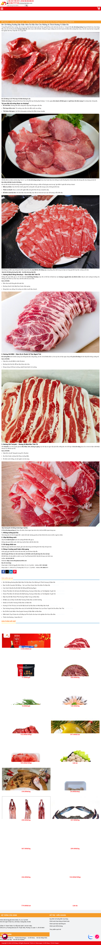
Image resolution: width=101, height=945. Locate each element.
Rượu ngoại (39, 943)
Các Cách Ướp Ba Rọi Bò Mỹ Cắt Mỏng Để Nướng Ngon (24, 588)
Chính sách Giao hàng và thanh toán (59, 921)
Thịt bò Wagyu (54, 943)
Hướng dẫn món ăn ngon (17, 22)
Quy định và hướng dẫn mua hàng (59, 919)
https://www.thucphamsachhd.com (17, 560)
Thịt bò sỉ (32, 943)
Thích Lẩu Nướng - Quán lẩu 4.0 (17, 617)
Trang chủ (5, 22)
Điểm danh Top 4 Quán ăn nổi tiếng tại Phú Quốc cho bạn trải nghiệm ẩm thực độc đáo (33, 614)
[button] (3, 571)
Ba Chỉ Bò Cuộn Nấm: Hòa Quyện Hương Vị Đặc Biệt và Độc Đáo (26, 611)
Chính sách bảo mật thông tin (58, 923)
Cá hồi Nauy (14, 943)
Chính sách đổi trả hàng (56, 926)
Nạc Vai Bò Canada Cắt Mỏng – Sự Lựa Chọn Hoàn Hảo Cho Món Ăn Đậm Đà (31, 585)
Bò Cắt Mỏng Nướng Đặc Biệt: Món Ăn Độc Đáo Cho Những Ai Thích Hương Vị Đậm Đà (33, 582)
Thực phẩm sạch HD (55, 929)
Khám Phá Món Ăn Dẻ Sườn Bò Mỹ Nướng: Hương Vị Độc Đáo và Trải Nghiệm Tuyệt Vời (33, 591)
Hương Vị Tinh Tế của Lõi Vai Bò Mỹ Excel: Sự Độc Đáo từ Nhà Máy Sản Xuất (30, 605)
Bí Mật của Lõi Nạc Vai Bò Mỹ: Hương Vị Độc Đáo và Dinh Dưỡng (27, 600)
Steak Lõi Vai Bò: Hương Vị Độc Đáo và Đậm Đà (21, 602)
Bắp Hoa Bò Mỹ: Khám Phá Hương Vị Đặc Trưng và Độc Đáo (25, 597)
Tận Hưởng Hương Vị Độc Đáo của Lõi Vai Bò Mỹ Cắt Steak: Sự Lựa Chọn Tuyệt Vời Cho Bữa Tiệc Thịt (38, 608)
